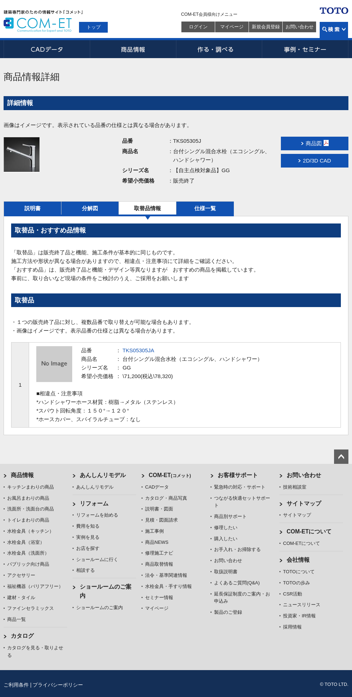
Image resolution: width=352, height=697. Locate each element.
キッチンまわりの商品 (30, 487)
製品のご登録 (228, 612)
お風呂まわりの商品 (28, 498)
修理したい (225, 527)
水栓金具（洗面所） (28, 553)
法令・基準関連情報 (166, 575)
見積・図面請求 (161, 520)
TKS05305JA (138, 350)
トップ (94, 27)
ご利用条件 (16, 685)
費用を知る (87, 526)
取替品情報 (147, 208)
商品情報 (133, 49)
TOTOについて (299, 571)
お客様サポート (238, 475)
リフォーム (94, 503)
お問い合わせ (300, 26)
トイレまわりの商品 (28, 520)
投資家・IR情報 (299, 615)
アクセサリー (21, 575)
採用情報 (292, 627)
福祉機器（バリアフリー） (35, 586)
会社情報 (298, 560)
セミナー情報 (159, 597)
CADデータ (47, 49)
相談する (85, 570)
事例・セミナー (305, 49)
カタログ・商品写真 (166, 498)
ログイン (198, 26)
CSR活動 (292, 594)
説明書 (32, 208)
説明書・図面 (159, 509)
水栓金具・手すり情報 (168, 586)
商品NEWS (156, 542)
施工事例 (154, 531)
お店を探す (87, 548)
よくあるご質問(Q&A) (237, 582)
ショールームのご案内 (99, 607)
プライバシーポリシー (58, 685)
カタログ (22, 636)
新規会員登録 (266, 26)
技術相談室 (294, 487)
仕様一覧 (205, 208)
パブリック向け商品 (28, 564)
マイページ (232, 26)
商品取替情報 (159, 564)
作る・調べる (219, 49)
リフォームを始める (97, 515)
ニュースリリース (301, 604)
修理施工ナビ (159, 553)
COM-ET (170, 475)
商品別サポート (230, 516)
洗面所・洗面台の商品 (30, 509)
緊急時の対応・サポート (239, 487)
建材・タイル (21, 597)
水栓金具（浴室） (26, 542)
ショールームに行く (97, 559)
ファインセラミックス (30, 608)
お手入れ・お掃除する (237, 549)
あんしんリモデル (103, 475)
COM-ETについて (309, 531)
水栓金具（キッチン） (30, 531)
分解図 (90, 208)
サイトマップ (304, 503)
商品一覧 (16, 619)
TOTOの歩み (296, 582)
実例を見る (87, 537)
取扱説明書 (225, 571)
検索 (334, 30)
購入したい (225, 538)
